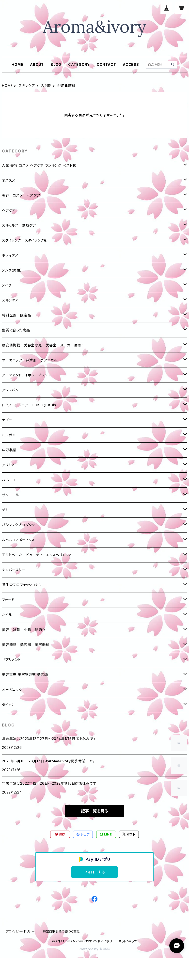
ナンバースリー (13, 570)
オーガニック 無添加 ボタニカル (29, 360)
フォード (8, 600)
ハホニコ (9, 480)
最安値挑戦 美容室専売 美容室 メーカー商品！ (42, 345)
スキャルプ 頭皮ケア (19, 225)
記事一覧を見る (94, 810)
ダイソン (8, 704)
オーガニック (12, 689)
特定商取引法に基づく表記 (61, 931)
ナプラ (7, 420)
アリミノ (8, 465)
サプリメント (11, 659)
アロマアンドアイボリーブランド (26, 375)
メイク (7, 285)
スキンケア (26, 85)
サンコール (10, 495)
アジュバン (10, 390)
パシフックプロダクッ (18, 525)
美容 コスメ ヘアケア (21, 195)
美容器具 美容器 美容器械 (25, 645)
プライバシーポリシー (20, 931)
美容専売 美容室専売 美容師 (25, 674)
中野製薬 (9, 450)
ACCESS (131, 64)
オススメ (8, 180)
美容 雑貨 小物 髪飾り (23, 630)
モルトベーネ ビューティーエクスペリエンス (37, 555)
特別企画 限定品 (16, 315)
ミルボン (8, 435)
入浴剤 (46, 85)
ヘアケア (9, 210)
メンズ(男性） (12, 270)
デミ (5, 510)
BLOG (56, 64)
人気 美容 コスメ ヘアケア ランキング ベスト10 (39, 165)
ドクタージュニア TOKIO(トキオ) (29, 405)
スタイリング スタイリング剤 (24, 240)
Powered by (94, 949)
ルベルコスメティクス (18, 540)
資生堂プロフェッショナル (22, 585)
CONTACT (106, 64)
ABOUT (37, 64)
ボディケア (10, 255)
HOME (17, 64)
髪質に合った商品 (16, 330)
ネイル (7, 615)
